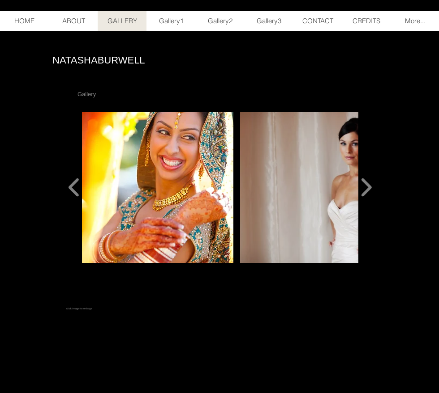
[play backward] (74, 187)
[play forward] (366, 187)
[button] (157, 187)
